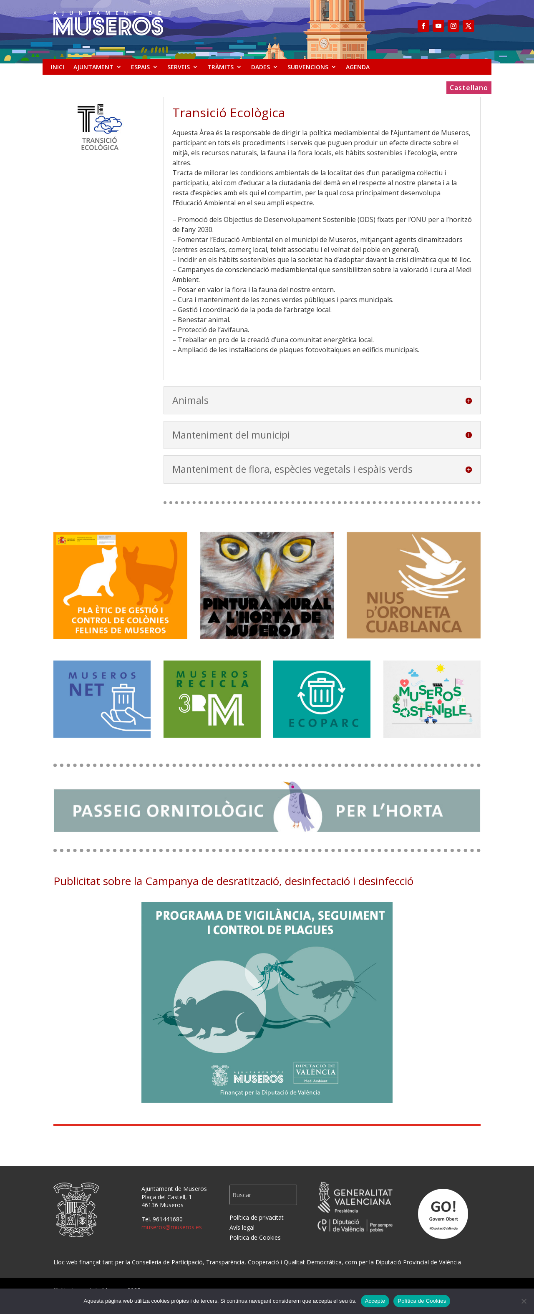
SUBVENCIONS (307, 67)
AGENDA (358, 67)
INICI (57, 67)
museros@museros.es (171, 1227)
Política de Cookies (422, 1301)
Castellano (469, 88)
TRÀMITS (220, 67)
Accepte (375, 1301)
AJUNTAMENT (93, 67)
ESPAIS (140, 67)
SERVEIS (178, 67)
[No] (523, 1301)
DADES (260, 67)
